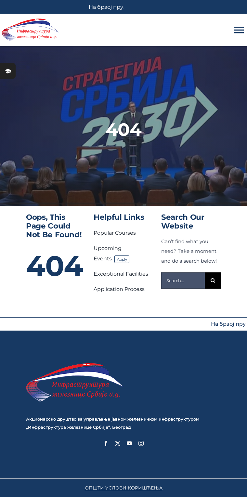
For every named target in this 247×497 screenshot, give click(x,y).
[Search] (213, 280)
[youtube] (129, 443)
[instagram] (141, 443)
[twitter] (117, 443)
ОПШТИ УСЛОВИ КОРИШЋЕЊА (123, 488)
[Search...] (183, 280)
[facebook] (106, 443)
